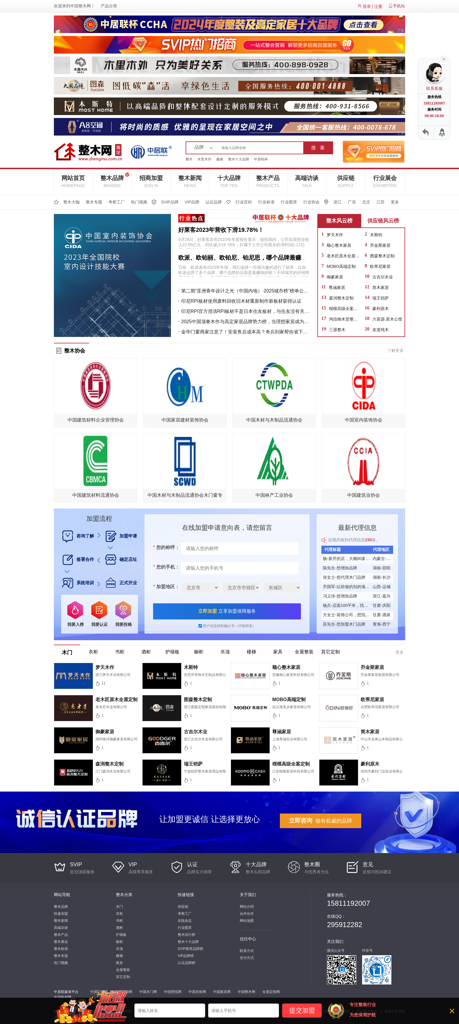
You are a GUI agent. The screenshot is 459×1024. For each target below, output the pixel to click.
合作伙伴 (247, 914)
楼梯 (119, 956)
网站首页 (73, 181)
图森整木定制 (382, 256)
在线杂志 (185, 921)
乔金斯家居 (380, 245)
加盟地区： (165, 586)
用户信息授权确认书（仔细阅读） (229, 626)
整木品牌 (114, 179)
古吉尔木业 (382, 277)
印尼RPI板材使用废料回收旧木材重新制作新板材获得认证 (241, 301)
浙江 (337, 202)
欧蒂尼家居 (380, 266)
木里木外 (204, 159)
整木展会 (61, 942)
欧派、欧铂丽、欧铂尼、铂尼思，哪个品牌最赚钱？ (245, 257)
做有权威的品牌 (320, 820)
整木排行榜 (186, 935)
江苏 (380, 202)
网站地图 (247, 921)
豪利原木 (380, 308)
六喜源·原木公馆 (387, 319)
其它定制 (123, 977)
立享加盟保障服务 (227, 611)
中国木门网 (148, 992)
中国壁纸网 (172, 992)
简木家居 (380, 287)
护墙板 (121, 935)
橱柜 (119, 942)
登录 (367, 6)
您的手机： (165, 566)
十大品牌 (229, 181)
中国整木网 (80, 6)
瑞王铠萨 (380, 298)
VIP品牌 (192, 202)
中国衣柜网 (197, 992)
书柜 (119, 921)
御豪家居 (335, 277)
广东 (352, 202)
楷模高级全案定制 (345, 308)
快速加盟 (61, 914)
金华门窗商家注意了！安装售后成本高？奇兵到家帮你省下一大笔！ (245, 331)
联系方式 (247, 951)
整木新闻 (190, 181)
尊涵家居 (337, 287)
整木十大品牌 (238, 159)
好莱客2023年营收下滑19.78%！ (221, 230)
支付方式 (247, 958)
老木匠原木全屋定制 (345, 256)
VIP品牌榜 (186, 956)
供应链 (345, 181)
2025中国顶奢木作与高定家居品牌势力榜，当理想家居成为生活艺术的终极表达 (245, 321)
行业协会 (311, 202)
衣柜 (119, 914)
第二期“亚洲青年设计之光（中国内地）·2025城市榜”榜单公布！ (245, 290)
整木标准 (61, 949)
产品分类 (109, 6)
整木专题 (94, 202)
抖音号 (367, 950)
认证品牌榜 (186, 963)
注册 (378, 6)
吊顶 (119, 949)
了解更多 (395, 350)
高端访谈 (306, 181)
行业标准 (266, 202)
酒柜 (119, 928)
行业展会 (385, 181)
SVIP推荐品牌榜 (190, 949)
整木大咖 (71, 202)
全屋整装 (123, 970)
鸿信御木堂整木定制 (347, 319)
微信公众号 (336, 950)
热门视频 (139, 202)
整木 (189, 159)
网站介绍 (247, 907)
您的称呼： (165, 547)
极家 (219, 159)
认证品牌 (213, 202)
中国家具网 (222, 992)
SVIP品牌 (170, 202)
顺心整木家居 (339, 245)
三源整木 (337, 329)
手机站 (399, 6)
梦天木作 (335, 234)
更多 (395, 202)
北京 (366, 202)
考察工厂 (116, 202)
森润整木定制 (341, 298)
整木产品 (268, 181)
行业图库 (289, 202)
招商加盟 (151, 181)
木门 (119, 907)
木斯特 (376, 234)
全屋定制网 (271, 992)
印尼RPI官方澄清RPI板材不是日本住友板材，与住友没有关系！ (245, 311)
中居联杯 (261, 159)
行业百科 (244, 202)
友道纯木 (380, 329)
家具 (119, 963)
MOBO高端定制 (341, 266)
